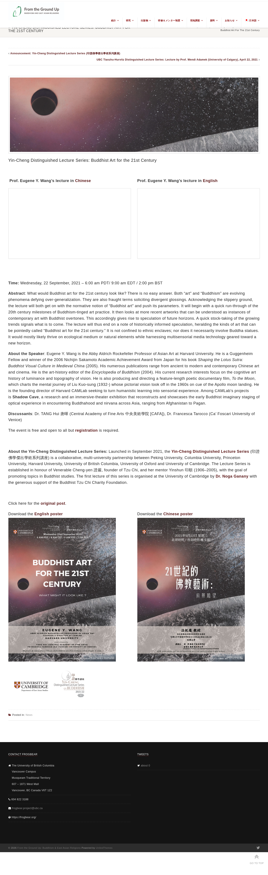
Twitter (258, 848)
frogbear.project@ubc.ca (27, 808)
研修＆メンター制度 (169, 20)
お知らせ (230, 20)
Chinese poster (178, 514)
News (29, 714)
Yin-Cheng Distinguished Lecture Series (210, 451)
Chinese (83, 181)
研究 (128, 20)
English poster (48, 514)
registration (86, 430)
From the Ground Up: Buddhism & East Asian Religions (49, 848)
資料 (212, 20)
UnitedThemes (104, 848)
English (210, 181)
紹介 (113, 20)
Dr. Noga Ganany (232, 476)
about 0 (145, 765)
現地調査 (195, 20)
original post (53, 503)
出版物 (144, 20)
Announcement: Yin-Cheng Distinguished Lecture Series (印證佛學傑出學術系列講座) (65, 53)
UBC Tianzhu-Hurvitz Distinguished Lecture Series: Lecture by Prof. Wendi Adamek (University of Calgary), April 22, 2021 (177, 59)
